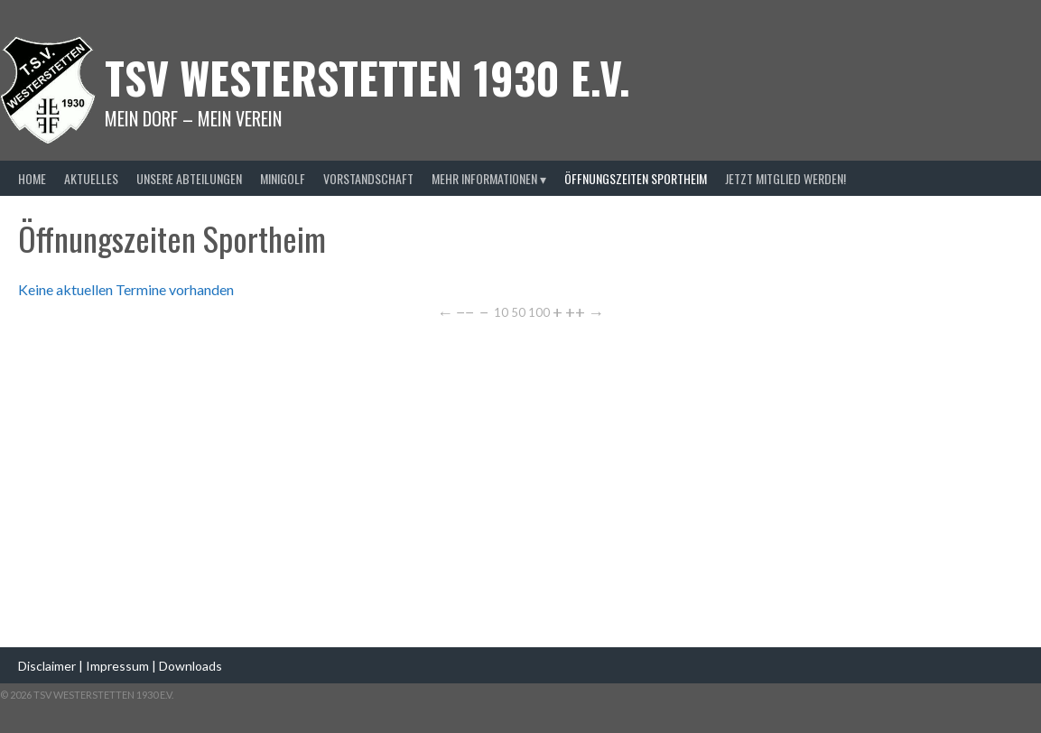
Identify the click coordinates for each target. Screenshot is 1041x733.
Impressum (119, 665)
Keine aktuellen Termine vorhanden (126, 289)
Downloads (190, 665)
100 (539, 311)
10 (501, 311)
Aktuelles (91, 178)
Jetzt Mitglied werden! (785, 178)
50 (518, 311)
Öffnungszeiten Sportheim (635, 178)
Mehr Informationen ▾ (489, 178)
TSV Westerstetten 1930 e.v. (367, 77)
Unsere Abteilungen (189, 178)
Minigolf (282, 178)
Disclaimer (47, 665)
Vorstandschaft (368, 178)
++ (575, 312)
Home (32, 178)
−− (465, 312)
